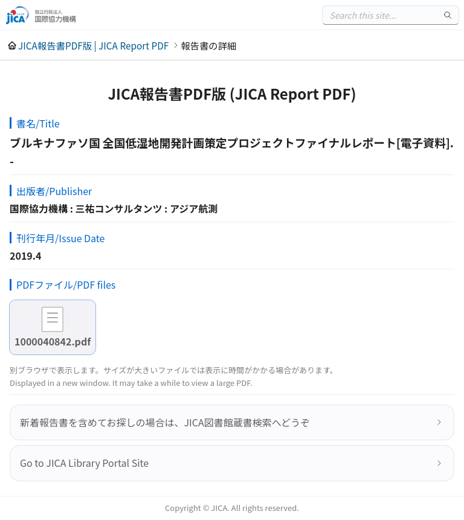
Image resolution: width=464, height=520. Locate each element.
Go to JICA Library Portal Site (84, 462)
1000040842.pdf (52, 341)
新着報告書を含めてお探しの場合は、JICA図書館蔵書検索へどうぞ (165, 422)
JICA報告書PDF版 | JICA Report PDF (93, 45)
